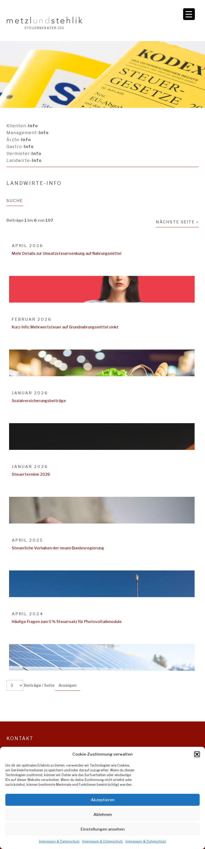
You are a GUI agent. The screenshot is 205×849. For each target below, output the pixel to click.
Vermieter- (23, 153)
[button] (197, 754)
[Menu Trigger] (189, 14)
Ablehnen (102, 814)
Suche (14, 200)
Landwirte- (24, 160)
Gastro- (20, 146)
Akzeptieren (103, 800)
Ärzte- (18, 139)
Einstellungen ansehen (103, 829)
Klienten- (22, 125)
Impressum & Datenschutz (59, 841)
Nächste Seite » (177, 222)
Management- (27, 132)
